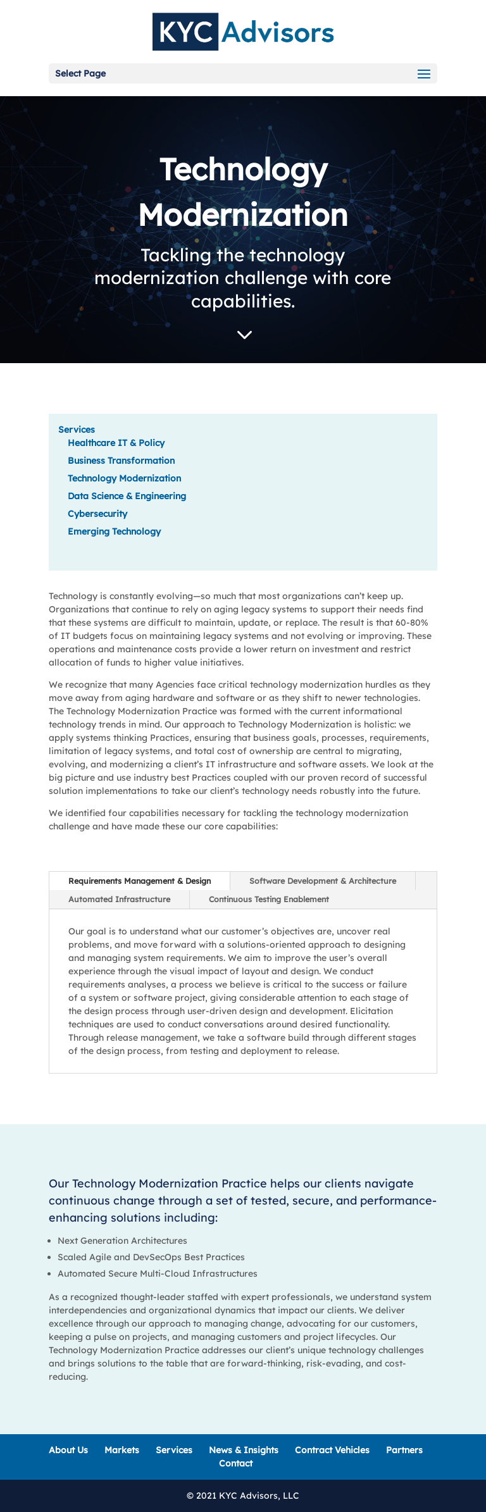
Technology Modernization (124, 478)
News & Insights (243, 1450)
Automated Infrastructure (119, 899)
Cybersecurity (97, 513)
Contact (235, 1463)
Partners (404, 1450)
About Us (68, 1450)
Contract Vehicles (332, 1450)
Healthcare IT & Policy (116, 443)
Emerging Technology (114, 531)
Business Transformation (121, 460)
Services (76, 429)
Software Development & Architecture (322, 881)
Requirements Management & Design (139, 881)
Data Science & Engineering (127, 496)
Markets (121, 1450)
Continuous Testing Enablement (269, 899)
